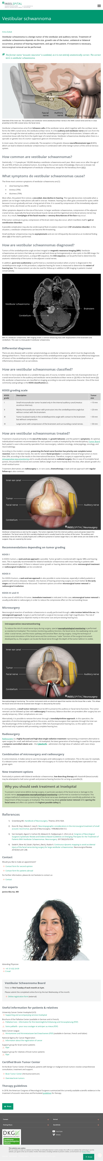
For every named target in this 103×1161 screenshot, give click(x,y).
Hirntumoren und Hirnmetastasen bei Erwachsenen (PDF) (29, 1033)
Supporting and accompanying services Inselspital (26, 1015)
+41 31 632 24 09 (12, 969)
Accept (90, 1157)
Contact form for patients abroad (19, 871)
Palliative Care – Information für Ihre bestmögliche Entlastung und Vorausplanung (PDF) (41, 1022)
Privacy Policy (86, 1152)
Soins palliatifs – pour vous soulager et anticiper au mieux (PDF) (31, 1026)
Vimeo (56, 1134)
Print (7, 1106)
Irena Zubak (7, 32)
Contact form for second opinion (19, 866)
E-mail (8, 971)
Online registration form (18, 997)
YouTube (57, 1131)
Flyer (7, 1047)
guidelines (47, 1093)
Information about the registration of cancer (23, 1040)
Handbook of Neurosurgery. (36, 821)
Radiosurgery (7, 739)
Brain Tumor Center (13, 1074)
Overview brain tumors (14, 1078)
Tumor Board (94, 442)
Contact (8, 879)
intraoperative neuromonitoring (15, 459)
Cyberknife (42, 744)
